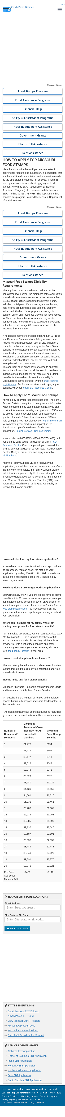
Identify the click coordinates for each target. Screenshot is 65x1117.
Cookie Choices (36, 1099)
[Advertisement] (32, 51)
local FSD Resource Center (37, 387)
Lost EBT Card (50, 1089)
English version (24, 431)
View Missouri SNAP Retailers (24, 1020)
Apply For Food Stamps (32, 1089)
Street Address (12, 903)
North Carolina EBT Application (24, 1070)
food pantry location (18, 651)
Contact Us (42, 1092)
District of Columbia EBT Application (27, 1056)
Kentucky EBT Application (22, 1065)
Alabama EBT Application (21, 1051)
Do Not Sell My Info (48, 1096)
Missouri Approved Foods (21, 1025)
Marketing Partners (29, 1096)
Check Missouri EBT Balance (23, 1011)
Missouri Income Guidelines (23, 1030)
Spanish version (42, 431)
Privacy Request (8, 1099)
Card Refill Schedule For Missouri (26, 1035)
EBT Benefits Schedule (25, 1092)
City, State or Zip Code (16, 915)
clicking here (9, 455)
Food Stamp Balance (11, 1089)
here (63, 4)
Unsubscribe (23, 1099)
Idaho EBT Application (20, 1060)
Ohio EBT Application (19, 1075)
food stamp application (15, 608)
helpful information (52, 420)
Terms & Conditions (10, 1096)
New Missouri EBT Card (21, 1016)
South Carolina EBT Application (25, 1080)
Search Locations (17, 928)
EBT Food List (8, 1092)
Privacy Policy (55, 1092)
